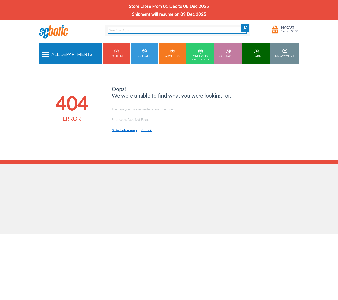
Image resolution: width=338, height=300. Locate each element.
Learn (256, 53)
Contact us (228, 53)
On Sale (144, 53)
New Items (116, 53)
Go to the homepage (124, 130)
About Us (172, 53)
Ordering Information (200, 55)
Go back (146, 130)
